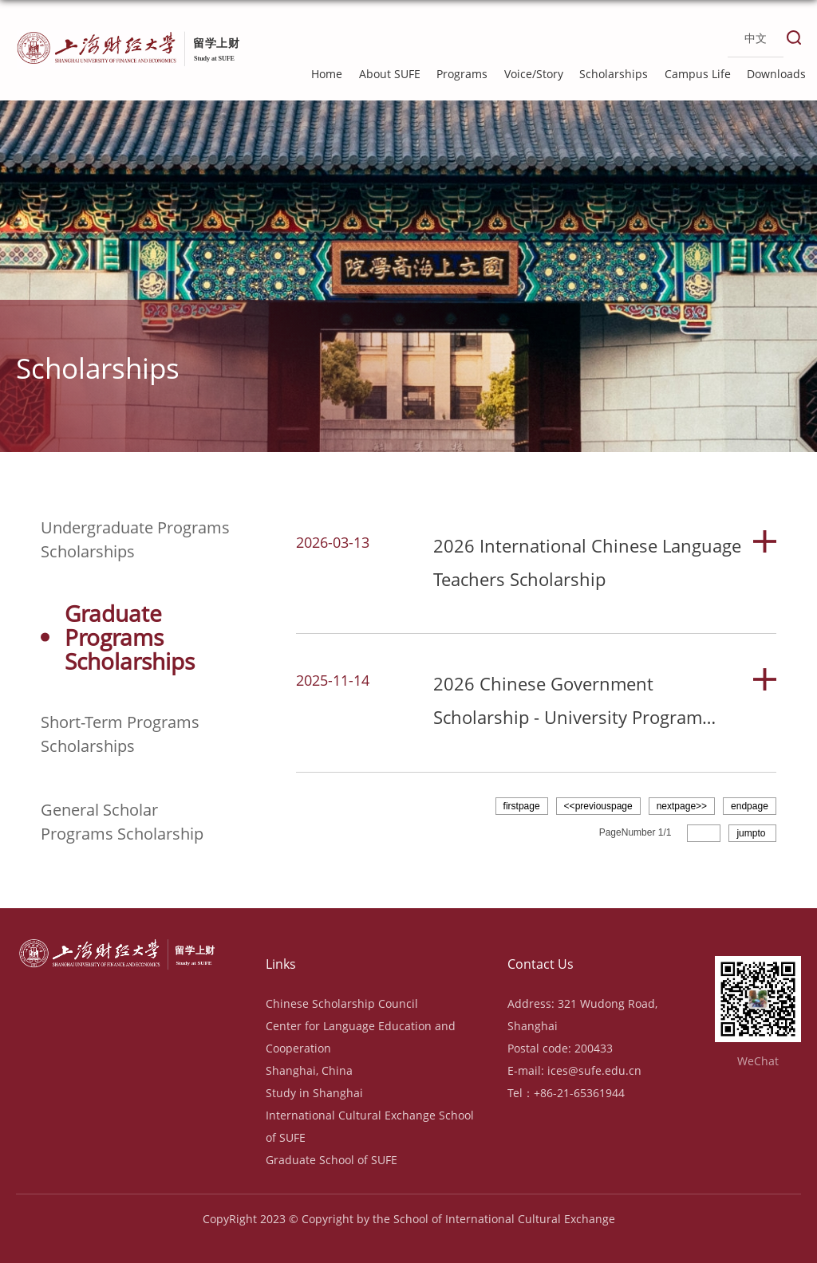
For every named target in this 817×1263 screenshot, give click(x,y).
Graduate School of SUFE (331, 1159)
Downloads (776, 73)
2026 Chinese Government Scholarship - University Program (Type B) (567, 716)
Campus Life (698, 73)
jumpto (752, 833)
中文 (755, 39)
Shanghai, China (309, 1070)
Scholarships (613, 73)
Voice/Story (533, 73)
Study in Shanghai (314, 1092)
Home (326, 73)
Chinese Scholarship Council (342, 1003)
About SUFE (389, 73)
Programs (461, 73)
